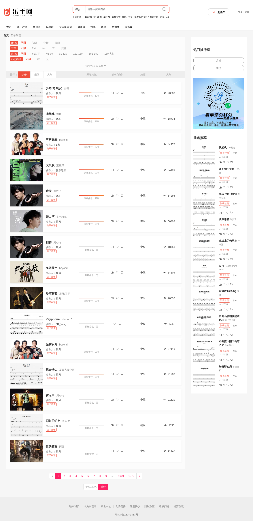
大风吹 (50, 165)
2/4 (34, 48)
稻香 (49, 242)
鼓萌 (225, 157)
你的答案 (51, 446)
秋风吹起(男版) (227, 291)
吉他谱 (36, 27)
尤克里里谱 (65, 27)
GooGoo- (229, 345)
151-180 (93, 53)
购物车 (218, 12)
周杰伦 (57, 191)
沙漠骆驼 (51, 293)
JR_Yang (61, 324)
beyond (63, 139)
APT (221, 265)
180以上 (109, 53)
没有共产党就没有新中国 (146, 17)
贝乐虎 (66, 421)
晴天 (49, 191)
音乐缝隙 (61, 170)
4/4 (43, 48)
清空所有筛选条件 (96, 65)
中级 (46, 42)
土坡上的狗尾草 (228, 240)
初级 (34, 42)
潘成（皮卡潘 (228, 320)
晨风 (58, 93)
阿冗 (61, 446)
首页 (9, 27)
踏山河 (50, 216)
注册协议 (135, 506)
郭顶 (58, 114)
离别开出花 (90, 17)
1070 (131, 475)
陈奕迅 (233, 219)
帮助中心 (106, 506)
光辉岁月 (51, 344)
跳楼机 (223, 147)
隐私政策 (149, 506)
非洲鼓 (115, 27)
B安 (58, 144)
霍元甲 (50, 395)
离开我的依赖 (226, 168)
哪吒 (124, 17)
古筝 (93, 27)
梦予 (130, 17)
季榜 (218, 68)
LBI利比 (231, 147)
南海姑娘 (164, 17)
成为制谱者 (90, 506)
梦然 (66, 88)
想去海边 (51, 369)
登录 (240, 12)
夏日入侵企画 (67, 369)
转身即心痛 (225, 366)
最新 (36, 74)
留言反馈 (178, 506)
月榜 (218, 60)
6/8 (53, 48)
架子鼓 (106, 17)
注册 (247, 12)
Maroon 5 (66, 319)
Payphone (53, 319)
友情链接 (120, 506)
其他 (64, 48)
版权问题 (164, 506)
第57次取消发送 (228, 194)
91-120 (63, 53)
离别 (99, 17)
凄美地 (50, 114)
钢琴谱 (50, 27)
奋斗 (58, 119)
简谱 (103, 27)
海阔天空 (116, 17)
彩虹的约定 (53, 420)
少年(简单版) (54, 88)
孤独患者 (224, 219)
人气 (49, 74)
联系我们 (74, 506)
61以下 (36, 53)
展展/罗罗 (64, 293)
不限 (23, 42)
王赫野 (60, 165)
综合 (24, 74)
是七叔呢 (61, 216)
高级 (57, 42)
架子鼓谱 (22, 27)
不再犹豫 (51, 139)
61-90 (49, 53)
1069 (121, 475)
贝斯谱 (81, 27)
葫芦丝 (129, 27)
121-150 (77, 53)
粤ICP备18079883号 (126, 514)
